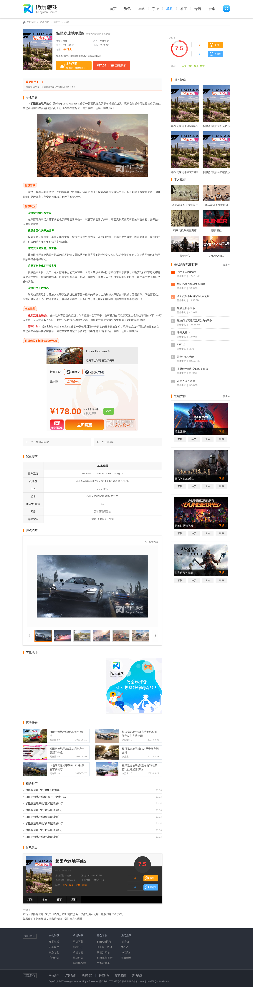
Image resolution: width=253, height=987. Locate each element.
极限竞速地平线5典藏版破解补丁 (44, 823)
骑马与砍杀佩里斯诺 (185, 230)
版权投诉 (104, 975)
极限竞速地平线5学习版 (185, 172)
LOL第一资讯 (104, 947)
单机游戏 (44, 22)
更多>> (226, 264)
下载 (180, 439)
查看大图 (153, 541)
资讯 (127, 9)
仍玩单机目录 (105, 957)
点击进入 (67, 49)
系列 (74, 899)
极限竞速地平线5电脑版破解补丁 (44, 836)
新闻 (30, 899)
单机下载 (78, 941)
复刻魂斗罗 (42, 442)
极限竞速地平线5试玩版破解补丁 (44, 810)
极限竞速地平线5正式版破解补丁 (44, 803)
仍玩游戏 (31, 22)
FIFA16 (181, 344)
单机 (169, 9)
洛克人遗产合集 (186, 381)
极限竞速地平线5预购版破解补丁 (44, 816)
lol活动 (125, 941)
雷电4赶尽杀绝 (185, 356)
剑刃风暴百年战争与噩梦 (191, 283)
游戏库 (56, 22)
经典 (196, 66)
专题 (197, 9)
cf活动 (124, 947)
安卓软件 (54, 947)
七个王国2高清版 (187, 271)
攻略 (141, 9)
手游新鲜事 (103, 962)
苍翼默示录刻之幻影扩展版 (192, 368)
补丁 (183, 9)
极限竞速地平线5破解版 (216, 172)
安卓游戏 (54, 941)
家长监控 (120, 975)
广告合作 (70, 975)
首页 (113, 9)
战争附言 (185, 255)
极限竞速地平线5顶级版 (185, 126)
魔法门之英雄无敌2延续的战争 (194, 320)
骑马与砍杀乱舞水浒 (216, 205)
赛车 (202, 66)
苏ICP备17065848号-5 (110, 981)
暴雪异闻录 (103, 952)
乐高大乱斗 (183, 332)
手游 (155, 9)
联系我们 (87, 975)
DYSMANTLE (216, 255)
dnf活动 (125, 952)
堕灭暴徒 (216, 230)
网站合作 (54, 975)
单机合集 (78, 957)
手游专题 (54, 952)
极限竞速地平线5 (70, 861)
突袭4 (110, 442)
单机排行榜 (79, 962)
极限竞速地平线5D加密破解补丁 (44, 790)
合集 (212, 9)
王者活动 (126, 957)
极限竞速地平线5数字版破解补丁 (44, 830)
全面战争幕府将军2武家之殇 (193, 296)
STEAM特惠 (104, 941)
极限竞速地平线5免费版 (216, 126)
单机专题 (78, 952)
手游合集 (54, 957)
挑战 (67, 22)
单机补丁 (78, 947)
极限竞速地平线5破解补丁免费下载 (46, 796)
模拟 (190, 66)
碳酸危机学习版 (186, 308)
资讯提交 (137, 975)
